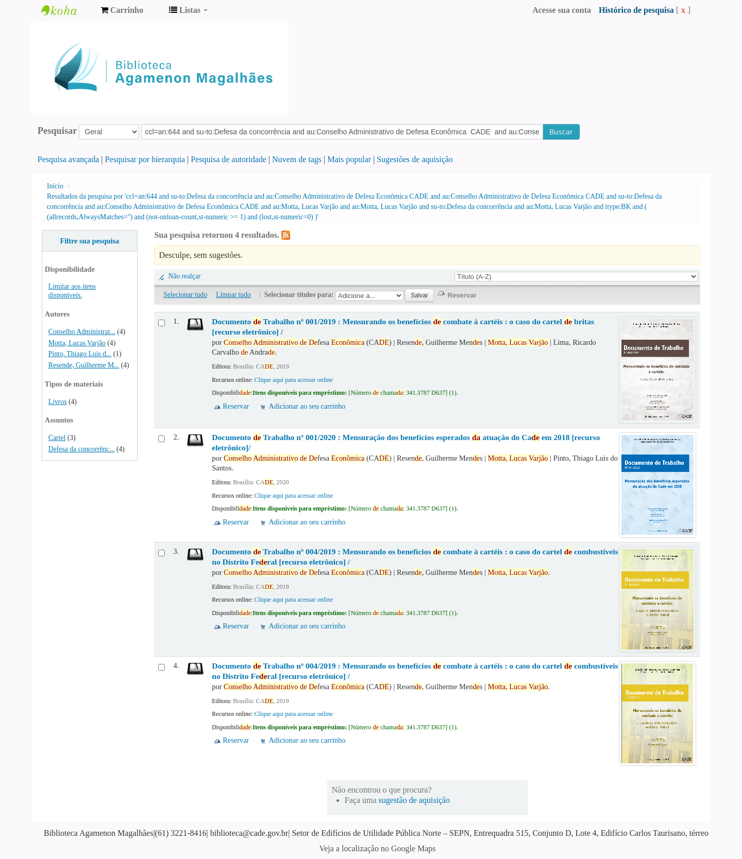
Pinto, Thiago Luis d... (79, 354)
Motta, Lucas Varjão (77, 343)
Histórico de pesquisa (636, 10)
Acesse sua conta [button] (561, 10)
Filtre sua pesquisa (89, 241)
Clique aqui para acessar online (293, 379)
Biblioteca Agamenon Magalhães (67, 10)
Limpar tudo (233, 295)
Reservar (236, 406)
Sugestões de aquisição (415, 159)
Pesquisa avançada (68, 159)
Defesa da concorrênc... (81, 449)
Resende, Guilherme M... (83, 365)
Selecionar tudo (185, 295)
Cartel (56, 438)
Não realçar (184, 276)
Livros (57, 402)
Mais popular (349, 159)
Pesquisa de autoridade (228, 159)
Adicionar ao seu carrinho (306, 406)
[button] (122, 10)
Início (55, 186)
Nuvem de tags (297, 159)
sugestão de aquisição (414, 800)
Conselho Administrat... (81, 332)
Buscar (561, 131)
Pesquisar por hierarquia (145, 159)
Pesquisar (57, 131)
